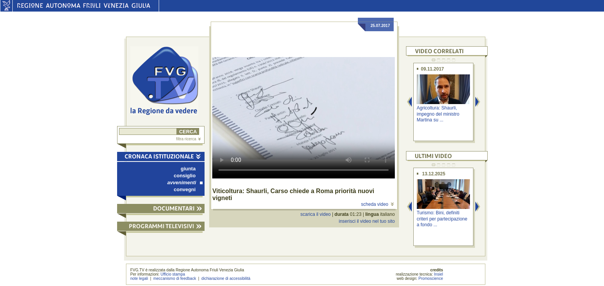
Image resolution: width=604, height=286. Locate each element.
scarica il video (315, 214)
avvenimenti (185, 182)
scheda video (377, 204)
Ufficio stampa (173, 274)
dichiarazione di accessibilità (225, 278)
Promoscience (430, 278)
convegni (185, 189)
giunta (188, 169)
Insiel (438, 274)
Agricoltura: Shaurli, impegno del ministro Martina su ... (438, 114)
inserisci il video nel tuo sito (366, 221)
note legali (139, 278)
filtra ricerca (188, 139)
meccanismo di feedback (174, 278)
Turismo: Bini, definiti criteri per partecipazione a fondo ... (442, 218)
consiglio (185, 175)
